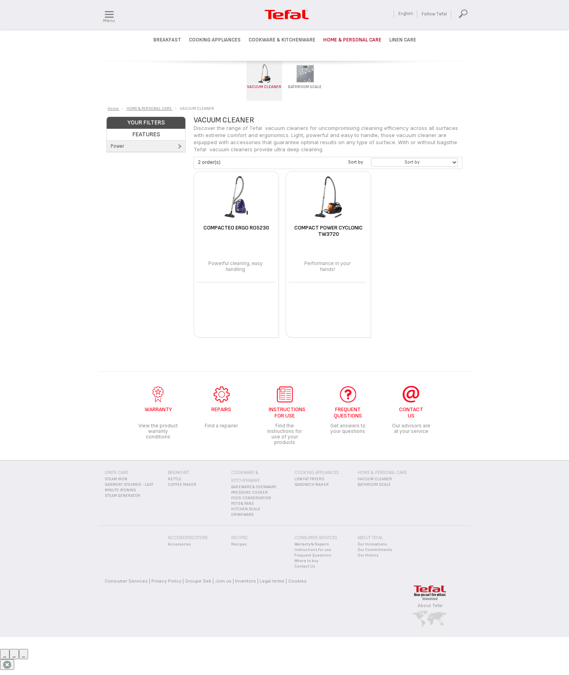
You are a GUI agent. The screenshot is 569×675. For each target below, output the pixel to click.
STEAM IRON (116, 479)
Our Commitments (375, 549)
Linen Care (402, 40)
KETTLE (174, 479)
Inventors (245, 581)
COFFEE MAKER (182, 484)
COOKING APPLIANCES (316, 472)
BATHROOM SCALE (374, 484)
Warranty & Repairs (311, 544)
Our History (368, 555)
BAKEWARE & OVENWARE (254, 487)
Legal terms (272, 581)
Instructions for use (312, 549)
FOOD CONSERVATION (251, 498)
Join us (223, 581)
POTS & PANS (242, 503)
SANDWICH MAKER (311, 484)
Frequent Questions (312, 555)
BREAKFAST (178, 472)
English (405, 14)
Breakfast (167, 40)
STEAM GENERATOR (122, 495)
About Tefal (430, 605)
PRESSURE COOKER (249, 492)
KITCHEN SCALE (245, 509)
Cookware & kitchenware (282, 40)
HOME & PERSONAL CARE (382, 472)
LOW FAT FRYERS (309, 479)
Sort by (355, 162)
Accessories (179, 544)
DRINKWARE (242, 514)
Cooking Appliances (215, 40)
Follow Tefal (434, 14)
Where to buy (306, 560)
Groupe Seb (198, 581)
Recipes (239, 544)
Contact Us (304, 566)
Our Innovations (372, 544)
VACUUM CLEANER (375, 479)
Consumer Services (126, 581)
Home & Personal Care (352, 40)
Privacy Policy (166, 581)
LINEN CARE (116, 472)
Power (117, 146)
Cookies (297, 581)
